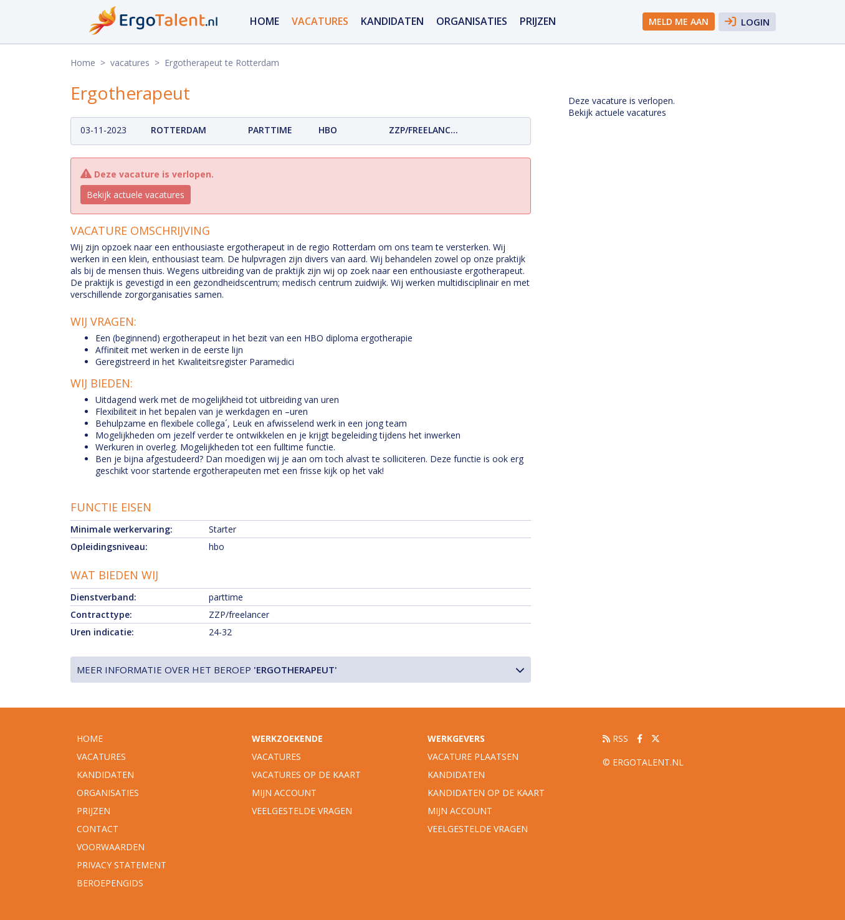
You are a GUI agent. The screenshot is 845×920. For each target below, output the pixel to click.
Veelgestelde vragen (302, 811)
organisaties (471, 21)
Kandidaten (392, 21)
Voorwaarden (111, 847)
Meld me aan (679, 21)
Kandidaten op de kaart (486, 793)
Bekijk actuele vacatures (135, 195)
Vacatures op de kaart (306, 774)
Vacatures (276, 756)
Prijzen (538, 21)
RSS (615, 738)
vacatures (320, 21)
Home (264, 21)
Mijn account (284, 793)
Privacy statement (121, 865)
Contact (97, 829)
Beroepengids (110, 883)
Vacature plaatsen (472, 756)
